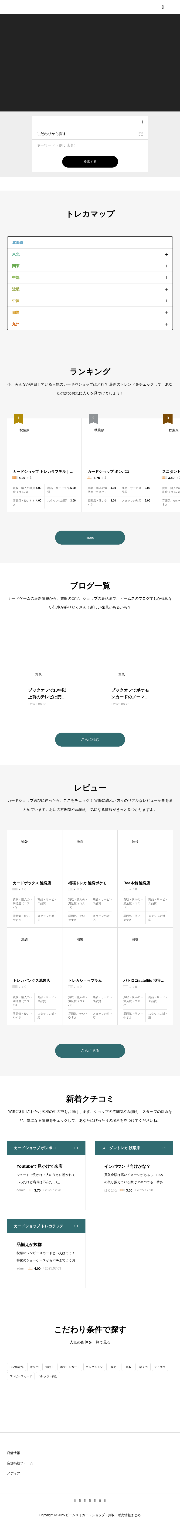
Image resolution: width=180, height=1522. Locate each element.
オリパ (34, 1367)
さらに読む (90, 739)
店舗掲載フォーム (20, 1463)
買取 (128, 1367)
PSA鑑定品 (17, 1367)
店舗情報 (13, 1453)
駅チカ (143, 1367)
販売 (113, 1367)
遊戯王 (49, 1367)
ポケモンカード (70, 1367)
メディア (13, 1473)
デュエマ (160, 1367)
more (90, 537)
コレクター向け (48, 1376)
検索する (90, 161)
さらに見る (90, 1051)
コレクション (94, 1367)
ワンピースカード (21, 1376)
